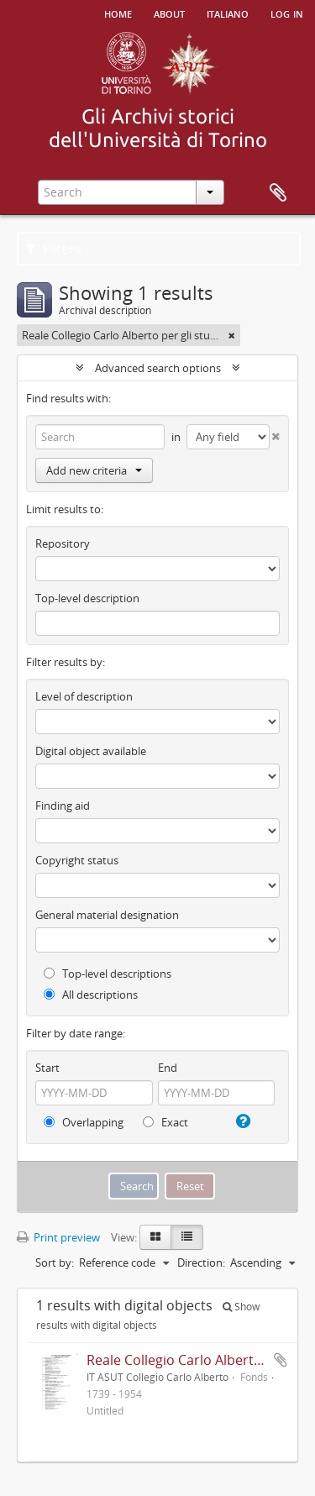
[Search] (100, 436)
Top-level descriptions (107, 973)
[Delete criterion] (275, 433)
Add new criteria (94, 470)
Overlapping (83, 1122)
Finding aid (62, 805)
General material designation (107, 914)
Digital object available (90, 750)
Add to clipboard (280, 1360)
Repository (62, 543)
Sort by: (54, 1262)
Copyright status (76, 860)
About (169, 12)
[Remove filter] (231, 335)
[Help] (241, 1121)
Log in (286, 12)
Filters (53, 248)
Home (118, 12)
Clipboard (278, 193)
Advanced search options (157, 367)
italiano (228, 12)
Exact (165, 1122)
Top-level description (87, 598)
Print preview (58, 1237)
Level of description (84, 696)
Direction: (201, 1262)
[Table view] (187, 1237)
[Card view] (155, 1237)
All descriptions (91, 994)
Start (47, 1067)
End (167, 1067)
